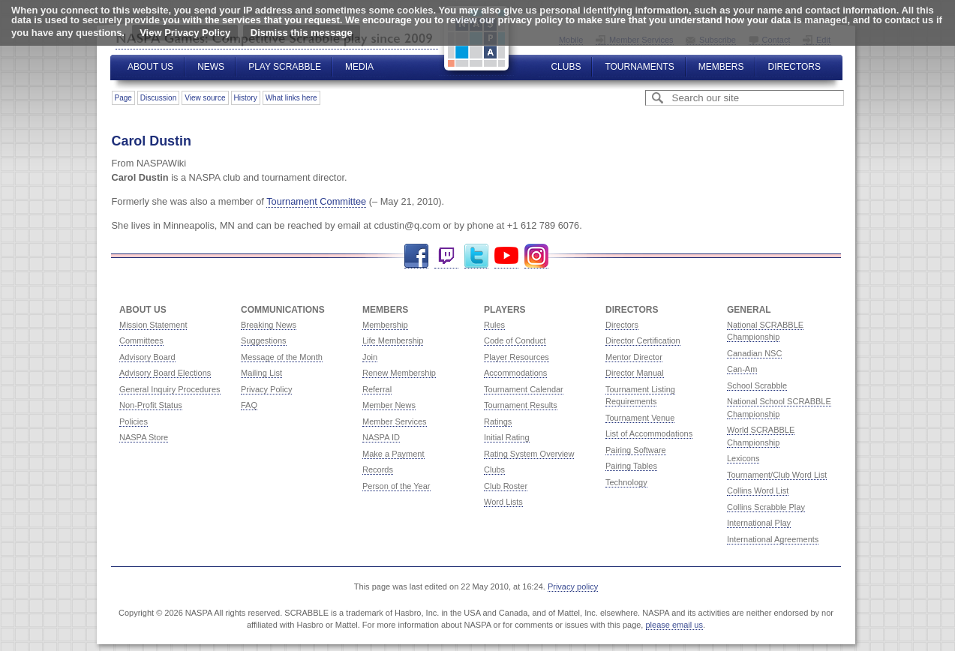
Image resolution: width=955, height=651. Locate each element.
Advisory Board (147, 357)
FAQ (249, 405)
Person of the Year (396, 486)
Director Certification (642, 340)
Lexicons (743, 458)
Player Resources (516, 357)
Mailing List (261, 372)
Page (123, 98)
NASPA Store (143, 437)
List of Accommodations (648, 433)
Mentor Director (633, 357)
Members (721, 67)
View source (205, 98)
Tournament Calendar (523, 389)
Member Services (394, 421)
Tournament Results (520, 405)
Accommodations (515, 372)
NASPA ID (381, 437)
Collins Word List (757, 490)
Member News (389, 405)
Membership (385, 324)
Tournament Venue (639, 417)
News (210, 67)
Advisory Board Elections (165, 372)
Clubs (566, 67)
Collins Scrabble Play (766, 507)
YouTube (506, 256)
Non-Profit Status (150, 405)
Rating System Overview (529, 453)
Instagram (536, 256)
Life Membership (392, 340)
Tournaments (639, 67)
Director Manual (634, 372)
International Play (759, 522)
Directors (794, 67)
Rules (494, 324)
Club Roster (505, 486)
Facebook (416, 256)
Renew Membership (399, 372)
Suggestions (264, 340)
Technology (626, 482)
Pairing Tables (631, 465)
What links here (291, 98)
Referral (377, 389)
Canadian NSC (754, 353)
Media (359, 67)
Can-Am (742, 369)
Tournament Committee (316, 201)
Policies (133, 421)
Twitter (476, 256)
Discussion (158, 98)
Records (377, 469)
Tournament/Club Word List (777, 474)
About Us (150, 67)
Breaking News (268, 324)
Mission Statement (153, 324)
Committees (141, 340)
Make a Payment (393, 453)
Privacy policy (573, 586)
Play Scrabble (284, 67)
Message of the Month (282, 357)
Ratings (498, 421)
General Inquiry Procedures (170, 389)
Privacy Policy (266, 389)
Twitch (446, 256)
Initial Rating (507, 437)
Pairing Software (635, 450)
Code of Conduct (515, 340)
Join (369, 357)
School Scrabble (757, 385)
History (245, 98)
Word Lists (503, 501)
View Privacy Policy (185, 32)
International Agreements (772, 539)
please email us (674, 624)
